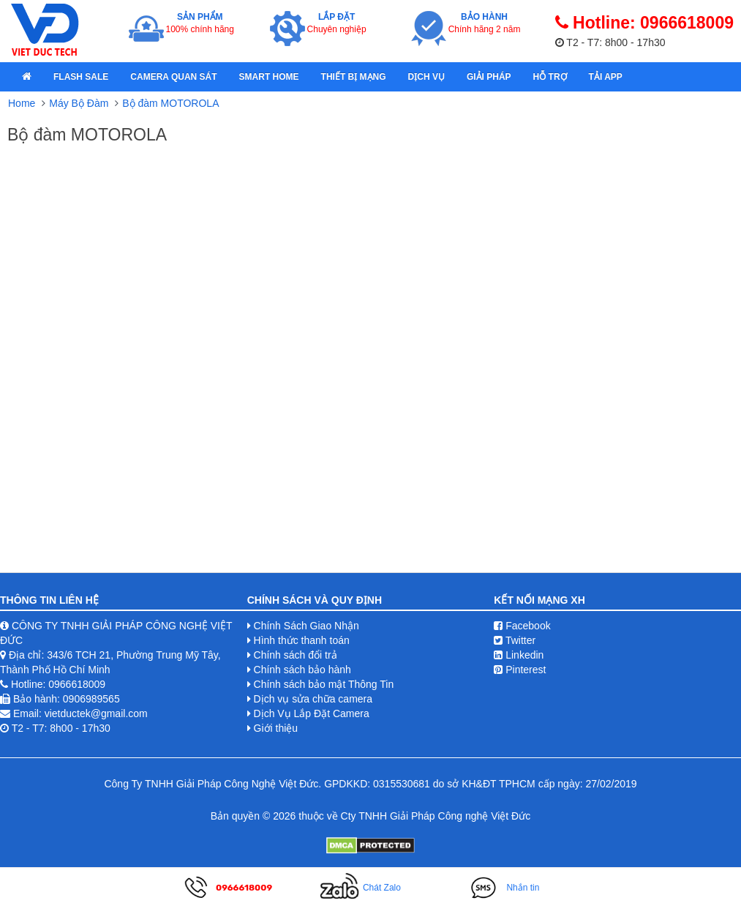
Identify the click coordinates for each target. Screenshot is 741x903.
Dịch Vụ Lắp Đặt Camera (311, 713)
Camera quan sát (173, 77)
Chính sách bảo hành (302, 669)
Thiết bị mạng (353, 77)
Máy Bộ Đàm (78, 103)
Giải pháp (489, 77)
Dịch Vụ (426, 77)
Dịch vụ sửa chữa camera (313, 699)
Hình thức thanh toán (302, 640)
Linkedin (518, 655)
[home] (26, 76)
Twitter (514, 640)
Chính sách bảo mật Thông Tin (324, 684)
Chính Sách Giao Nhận (306, 626)
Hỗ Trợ (550, 77)
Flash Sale (80, 77)
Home (21, 103)
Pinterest (520, 669)
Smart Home (269, 77)
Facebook (522, 626)
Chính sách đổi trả (295, 655)
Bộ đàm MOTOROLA (170, 103)
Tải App (605, 77)
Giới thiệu (276, 728)
